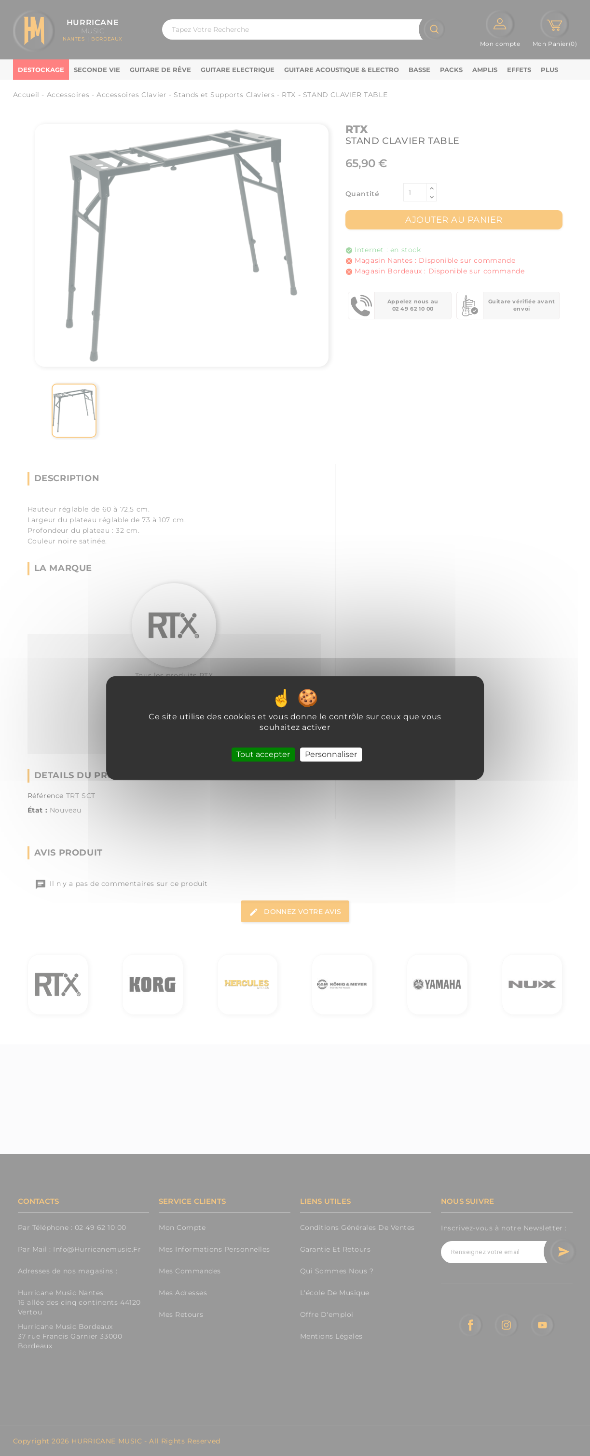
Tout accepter (263, 754)
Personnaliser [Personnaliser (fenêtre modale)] (331, 754)
